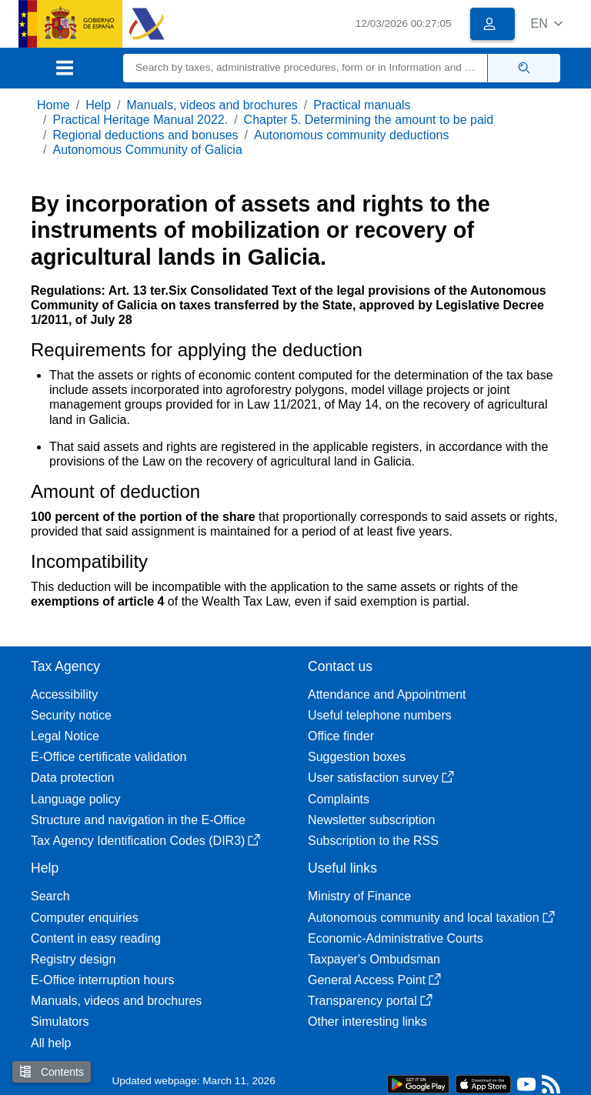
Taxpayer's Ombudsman (374, 959)
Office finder (341, 736)
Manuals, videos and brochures (212, 105)
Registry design (73, 959)
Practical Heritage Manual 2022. (140, 119)
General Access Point (374, 980)
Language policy (76, 799)
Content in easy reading (96, 938)
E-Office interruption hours (102, 980)
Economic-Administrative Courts (395, 938)
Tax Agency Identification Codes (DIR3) (145, 840)
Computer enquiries (85, 917)
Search (50, 896)
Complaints (338, 799)
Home (53, 105)
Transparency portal (370, 1000)
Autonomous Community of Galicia (147, 149)
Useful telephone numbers (380, 715)
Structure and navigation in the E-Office (138, 819)
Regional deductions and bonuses (145, 135)
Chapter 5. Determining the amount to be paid (369, 119)
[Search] (305, 68)
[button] (547, 23)
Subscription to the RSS (373, 840)
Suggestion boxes (357, 756)
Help (98, 105)
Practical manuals (361, 105)
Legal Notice (65, 736)
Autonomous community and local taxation (431, 917)
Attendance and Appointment (387, 694)
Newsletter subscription (371, 819)
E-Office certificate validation (108, 756)
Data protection (73, 777)
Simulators (60, 1021)
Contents (51, 1071)
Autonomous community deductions (351, 135)
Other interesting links (367, 1021)
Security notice (71, 715)
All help (51, 1043)
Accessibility (64, 694)
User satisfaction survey (381, 777)
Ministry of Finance (359, 896)
